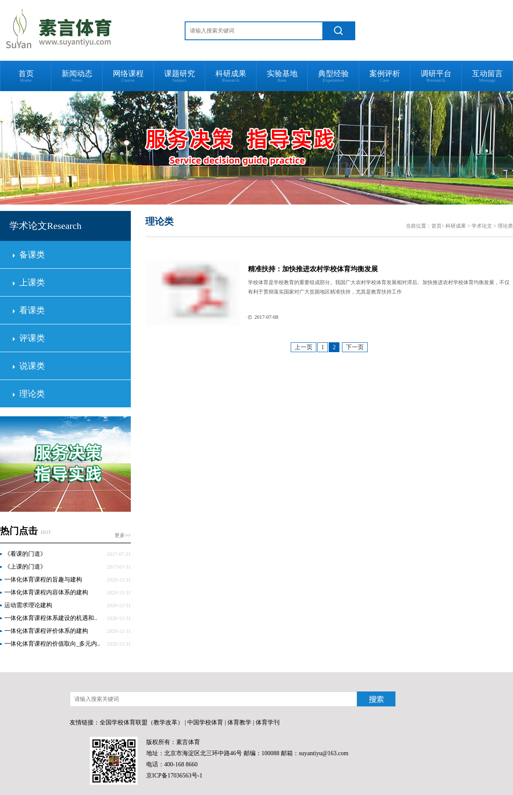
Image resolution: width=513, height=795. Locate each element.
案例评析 (384, 76)
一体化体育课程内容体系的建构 (46, 592)
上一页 (304, 347)
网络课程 (128, 76)
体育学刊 (268, 722)
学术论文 (482, 226)
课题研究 (179, 76)
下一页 (355, 347)
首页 (26, 76)
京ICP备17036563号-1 (174, 775)
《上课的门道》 (25, 567)
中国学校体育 (205, 722)
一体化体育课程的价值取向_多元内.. (52, 644)
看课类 (32, 310)
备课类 (32, 254)
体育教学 (239, 722)
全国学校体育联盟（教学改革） (141, 722)
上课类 (32, 282)
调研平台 (436, 76)
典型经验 (333, 76)
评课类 (32, 338)
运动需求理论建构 (28, 605)
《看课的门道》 (25, 554)
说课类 (32, 366)
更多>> (123, 535)
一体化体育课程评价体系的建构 (46, 631)
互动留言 (487, 76)
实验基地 (282, 76)
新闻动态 (77, 76)
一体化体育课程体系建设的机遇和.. (50, 618)
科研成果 (230, 76)
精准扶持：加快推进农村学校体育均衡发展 (313, 269)
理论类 (32, 393)
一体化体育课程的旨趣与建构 (43, 579)
